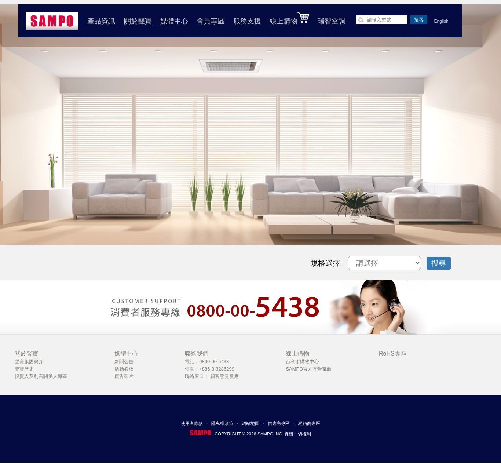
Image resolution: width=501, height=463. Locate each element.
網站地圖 (250, 423)
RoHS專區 (392, 353)
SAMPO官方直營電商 (309, 369)
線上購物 (288, 18)
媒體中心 (173, 21)
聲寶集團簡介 (29, 361)
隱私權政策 (222, 423)
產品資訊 (100, 21)
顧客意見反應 (224, 376)
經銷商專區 (309, 423)
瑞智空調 (331, 21)
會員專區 (210, 21)
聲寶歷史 (24, 369)
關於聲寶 (137, 21)
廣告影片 (124, 376)
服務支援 (246, 21)
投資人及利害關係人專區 (41, 376)
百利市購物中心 (302, 361)
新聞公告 (124, 361)
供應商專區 (279, 423)
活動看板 (124, 369)
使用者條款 (192, 423)
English (440, 21)
